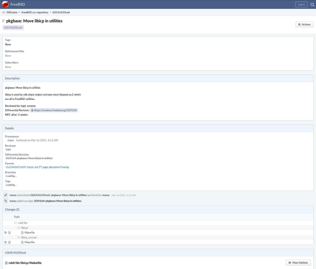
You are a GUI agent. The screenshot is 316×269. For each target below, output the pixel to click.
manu (10, 140)
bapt (8, 149)
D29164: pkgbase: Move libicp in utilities (29, 158)
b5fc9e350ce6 (13, 27)
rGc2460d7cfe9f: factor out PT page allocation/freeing (37, 167)
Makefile (30, 232)
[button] (301, 4)
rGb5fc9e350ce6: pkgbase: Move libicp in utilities (58, 195)
